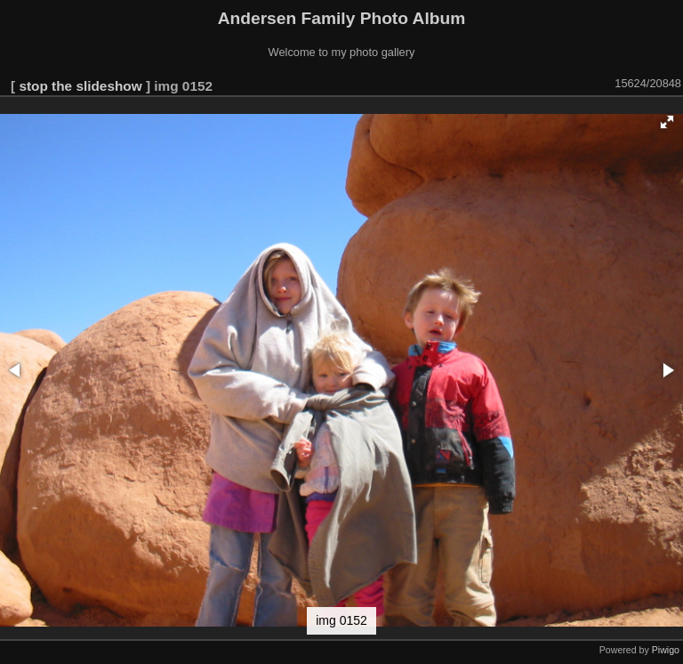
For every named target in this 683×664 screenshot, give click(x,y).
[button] (667, 122)
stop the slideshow (80, 85)
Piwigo (665, 649)
